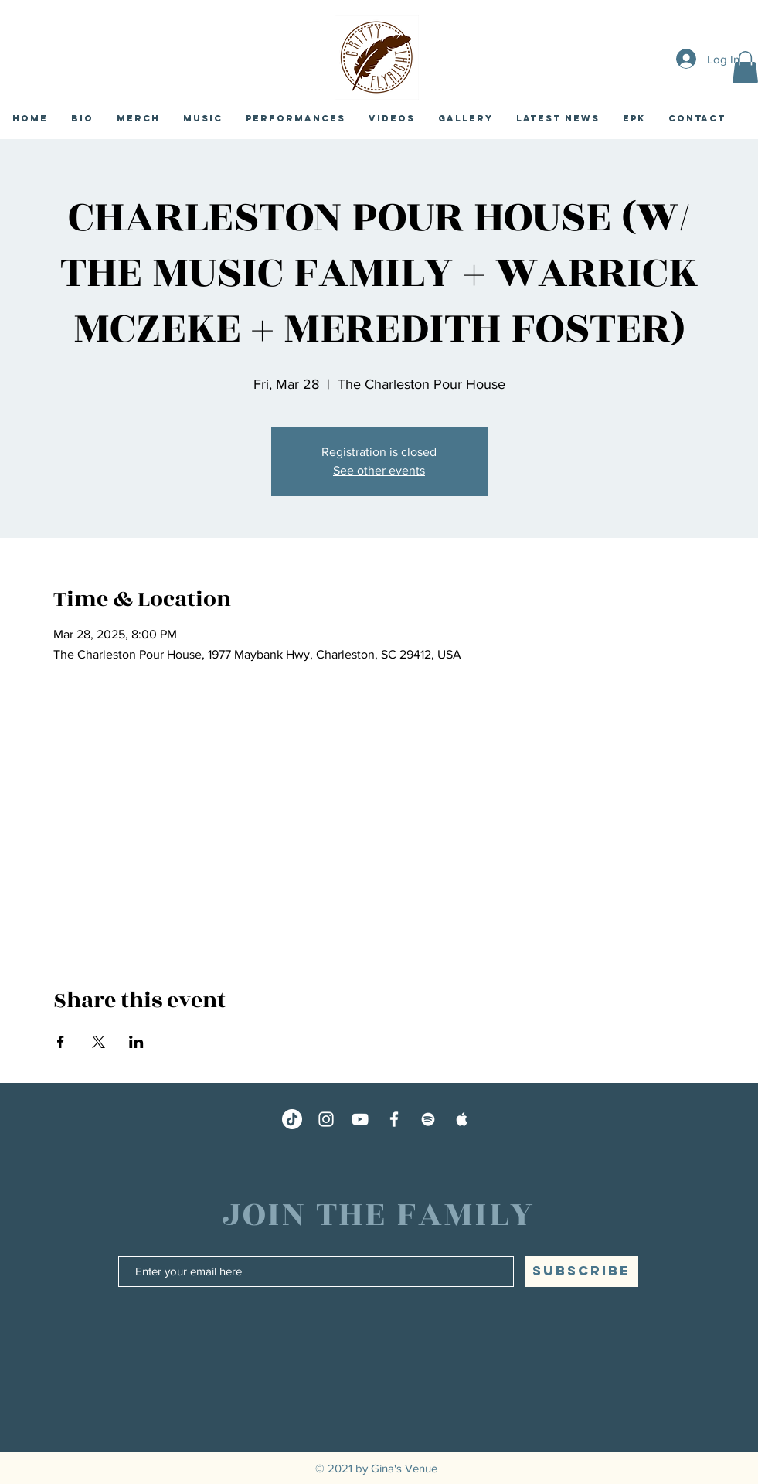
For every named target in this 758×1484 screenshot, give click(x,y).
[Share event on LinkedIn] (136, 1042)
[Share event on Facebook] (60, 1042)
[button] (558, 118)
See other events (379, 470)
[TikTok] (292, 1119)
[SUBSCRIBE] (581, 1271)
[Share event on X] (98, 1042)
